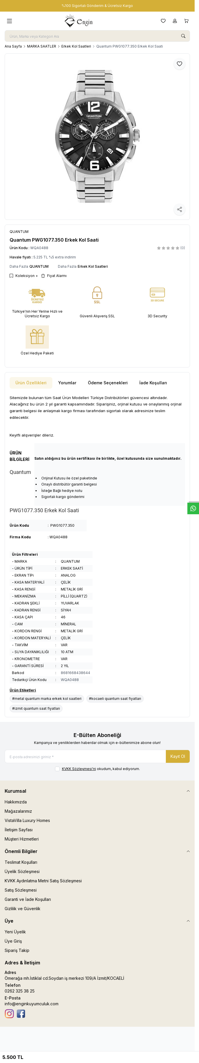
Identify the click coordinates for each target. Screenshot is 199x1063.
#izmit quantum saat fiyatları (36, 708)
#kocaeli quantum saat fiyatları (115, 698)
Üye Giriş (13, 941)
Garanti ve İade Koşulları (28, 899)
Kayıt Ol (177, 756)
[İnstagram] (9, 1013)
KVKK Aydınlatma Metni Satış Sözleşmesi (43, 880)
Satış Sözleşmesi (21, 890)
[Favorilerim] (163, 20)
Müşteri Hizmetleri (22, 838)
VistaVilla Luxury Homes (27, 820)
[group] (97, 137)
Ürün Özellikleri (31, 382)
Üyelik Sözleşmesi (22, 871)
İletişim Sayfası (19, 829)
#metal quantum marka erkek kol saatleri (46, 698)
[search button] (183, 36)
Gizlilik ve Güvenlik (22, 908)
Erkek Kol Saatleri (76, 46)
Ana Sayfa (13, 46)
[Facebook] (21, 1013)
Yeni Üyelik (15, 931)
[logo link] (86, 21)
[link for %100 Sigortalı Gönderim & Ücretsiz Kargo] (97, 6)
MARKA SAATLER (41, 46)
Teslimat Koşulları (21, 862)
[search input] (97, 36)
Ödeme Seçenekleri (108, 382)
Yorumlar (67, 382)
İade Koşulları (153, 382)
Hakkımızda (16, 801)
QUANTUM (39, 266)
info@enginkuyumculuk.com (31, 1003)
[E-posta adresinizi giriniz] (97, 756)
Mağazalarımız (18, 811)
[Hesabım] (174, 20)
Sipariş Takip (17, 950)
